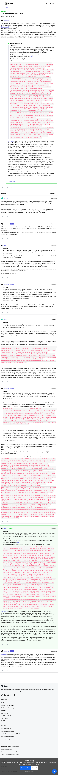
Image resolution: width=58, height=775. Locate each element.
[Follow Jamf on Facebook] (14, 695)
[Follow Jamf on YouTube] (8, 695)
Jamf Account (4, 721)
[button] (3, 4)
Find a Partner (5, 718)
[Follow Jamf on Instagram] (11, 695)
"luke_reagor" (5, 27)
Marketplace (4, 713)
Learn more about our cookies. (31, 764)
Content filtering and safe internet (10, 754)
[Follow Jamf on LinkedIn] (5, 695)
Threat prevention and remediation (10, 751)
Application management (7, 736)
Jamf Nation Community (7, 708)
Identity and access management (10, 746)
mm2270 (6, 245)
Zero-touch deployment (7, 731)
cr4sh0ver (6, 20)
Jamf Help (4, 702)
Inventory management (7, 739)
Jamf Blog (3, 710)
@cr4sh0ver (11, 141)
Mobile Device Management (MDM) (10, 733)
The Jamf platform (6, 728)
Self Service (4, 744)
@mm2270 (4, 654)
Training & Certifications (7, 705)
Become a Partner (6, 715)
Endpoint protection (6, 749)
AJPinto (6, 198)
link (32, 56)
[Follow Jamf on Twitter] (2, 695)
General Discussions (7, 8)
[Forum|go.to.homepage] (9, 4)
